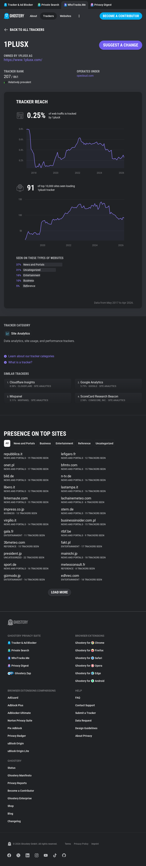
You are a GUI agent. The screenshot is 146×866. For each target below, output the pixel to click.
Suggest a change (120, 45)
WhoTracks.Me (75, 4)
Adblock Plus (15, 705)
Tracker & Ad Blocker (18, 4)
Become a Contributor (121, 16)
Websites (65, 16)
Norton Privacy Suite (20, 720)
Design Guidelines (86, 728)
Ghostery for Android (89, 680)
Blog (10, 813)
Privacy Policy (81, 844)
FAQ (77, 697)
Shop (11, 805)
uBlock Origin (16, 743)
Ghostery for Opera (88, 665)
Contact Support (85, 705)
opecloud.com (85, 75)
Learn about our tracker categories (29, 356)
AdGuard (13, 697)
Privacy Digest (101, 4)
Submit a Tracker (85, 712)
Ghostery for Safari (88, 658)
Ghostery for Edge (88, 673)
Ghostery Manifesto (20, 775)
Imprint (95, 844)
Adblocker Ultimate (19, 712)
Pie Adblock (15, 728)
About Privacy (83, 735)
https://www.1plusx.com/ (23, 60)
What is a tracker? (18, 362)
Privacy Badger (17, 735)
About (33, 16)
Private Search (48, 4)
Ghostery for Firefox (89, 650)
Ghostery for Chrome (89, 642)
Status (11, 767)
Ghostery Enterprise (20, 798)
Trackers (48, 16)
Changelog (14, 821)
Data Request (83, 720)
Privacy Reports (17, 783)
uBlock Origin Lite (18, 751)
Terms (68, 844)
